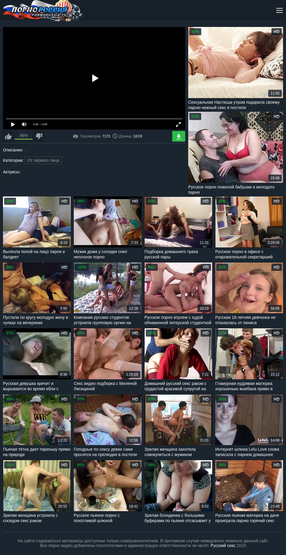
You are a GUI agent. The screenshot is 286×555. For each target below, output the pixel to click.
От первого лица (43, 160)
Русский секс (223, 545)
